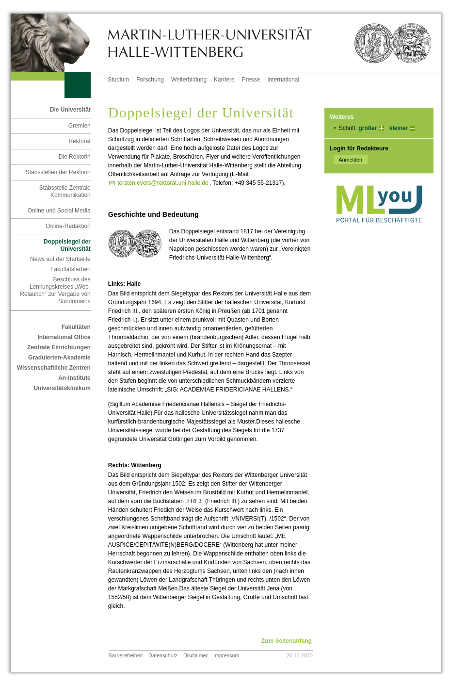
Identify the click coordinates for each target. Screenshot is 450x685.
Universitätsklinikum (61, 388)
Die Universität (70, 109)
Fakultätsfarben (70, 269)
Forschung (150, 79)
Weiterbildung (189, 79)
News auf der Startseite (60, 259)
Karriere (224, 79)
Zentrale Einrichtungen (59, 347)
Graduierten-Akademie (59, 357)
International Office (63, 337)
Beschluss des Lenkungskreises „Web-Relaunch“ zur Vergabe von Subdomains (55, 290)
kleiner (398, 128)
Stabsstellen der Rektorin (58, 172)
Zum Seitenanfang (286, 640)
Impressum (226, 655)
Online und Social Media (59, 210)
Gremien (79, 125)
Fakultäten (76, 327)
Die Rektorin (75, 156)
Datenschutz (162, 655)
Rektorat (79, 141)
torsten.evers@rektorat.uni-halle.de (163, 182)
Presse (251, 79)
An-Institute (74, 378)
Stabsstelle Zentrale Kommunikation (65, 191)
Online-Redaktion (68, 226)
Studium (118, 79)
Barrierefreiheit (126, 655)
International (283, 79)
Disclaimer (195, 655)
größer (367, 128)
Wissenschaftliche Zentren (54, 367)
